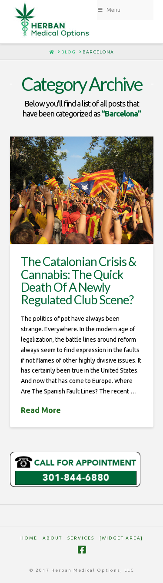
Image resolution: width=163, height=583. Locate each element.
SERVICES (80, 538)
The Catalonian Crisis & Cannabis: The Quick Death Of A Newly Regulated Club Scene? (78, 280)
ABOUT (52, 538)
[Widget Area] (121, 538)
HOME (28, 538)
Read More (41, 410)
